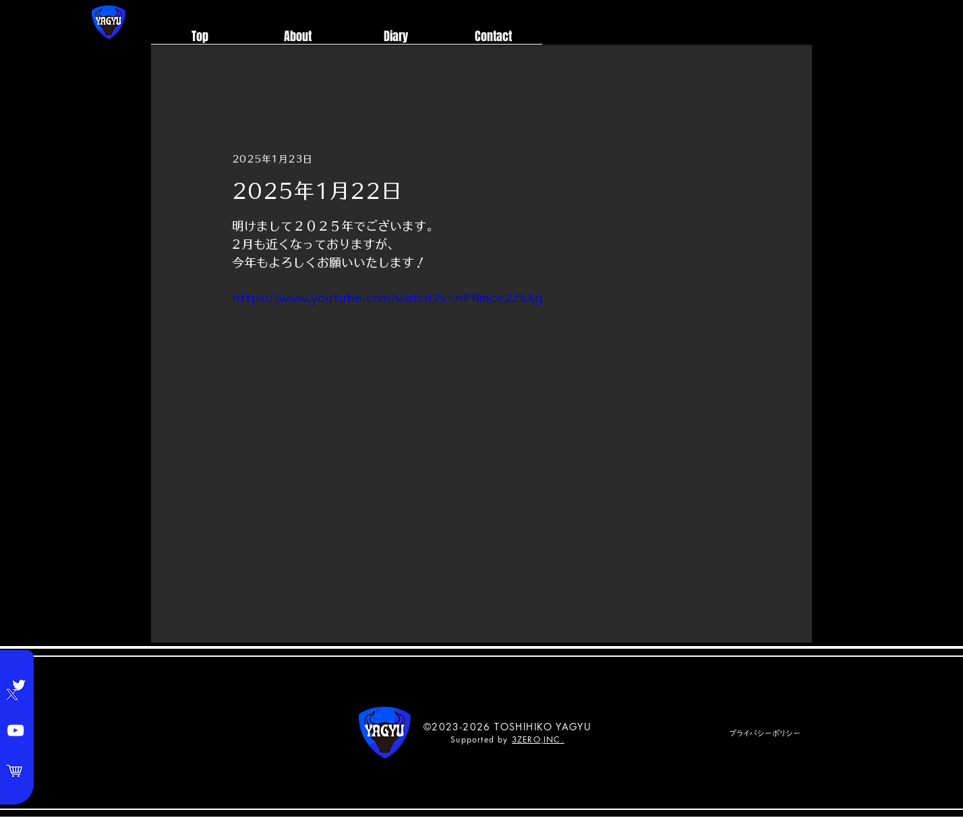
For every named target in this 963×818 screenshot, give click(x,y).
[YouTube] (15, 730)
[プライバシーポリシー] (765, 733)
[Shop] (15, 771)
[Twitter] (15, 690)
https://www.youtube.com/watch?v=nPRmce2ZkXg (387, 298)
